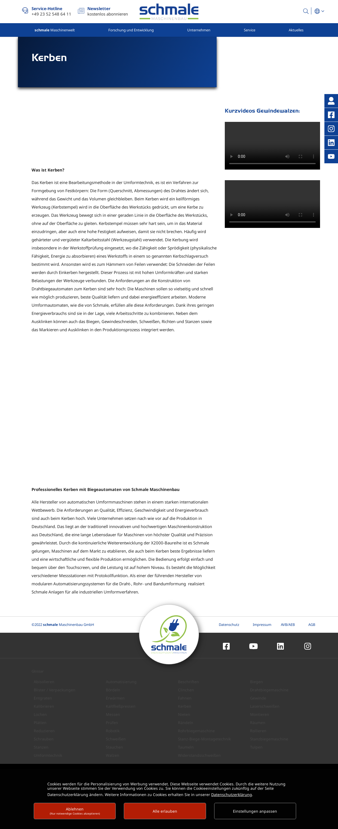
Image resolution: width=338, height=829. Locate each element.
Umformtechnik (48, 755)
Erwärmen (115, 697)
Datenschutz (229, 624)
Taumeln (186, 746)
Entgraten (43, 697)
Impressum (262, 624)
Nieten (184, 714)
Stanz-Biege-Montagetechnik (204, 738)
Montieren (259, 714)
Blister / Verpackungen (54, 689)
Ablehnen (75, 810)
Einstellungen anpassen (255, 811)
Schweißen (116, 738)
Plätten (40, 722)
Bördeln (113, 689)
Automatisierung (121, 681)
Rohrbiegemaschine (196, 730)
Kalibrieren (44, 706)
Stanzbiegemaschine (269, 738)
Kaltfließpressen (121, 706)
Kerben (184, 706)
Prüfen (112, 722)
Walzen (112, 755)
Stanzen (41, 746)
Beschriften (188, 681)
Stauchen (114, 746)
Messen (113, 714)
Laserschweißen (264, 706)
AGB (311, 624)
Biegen (256, 681)
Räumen (257, 722)
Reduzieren (44, 730)
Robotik (112, 730)
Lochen (40, 714)
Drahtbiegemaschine (269, 689)
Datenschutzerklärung (231, 794)
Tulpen (256, 746)
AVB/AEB (288, 624)
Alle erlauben (165, 811)
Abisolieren (44, 681)
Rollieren (258, 730)
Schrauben (44, 738)
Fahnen (185, 697)
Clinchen (186, 689)
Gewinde (258, 697)
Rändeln (185, 722)
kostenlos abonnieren (107, 11)
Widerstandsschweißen (199, 755)
